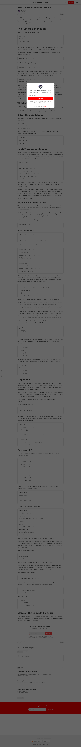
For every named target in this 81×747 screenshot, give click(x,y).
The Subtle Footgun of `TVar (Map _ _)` (28, 692)
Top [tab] (19, 688)
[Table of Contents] (1, 373)
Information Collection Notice (40, 102)
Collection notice (47, 738)
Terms (42, 738)
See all (20, 719)
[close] (53, 85)
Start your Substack (36, 741)
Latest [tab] (22, 688)
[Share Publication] (66, 2)
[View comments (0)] (22, 14)
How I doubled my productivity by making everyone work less (31, 703)
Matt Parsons (23, 10)
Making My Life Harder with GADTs (27, 710)
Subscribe (71, 2)
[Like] (18, 14)
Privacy (38, 738)
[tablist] (22, 673)
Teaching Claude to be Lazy (25, 702)
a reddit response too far (22, 712)
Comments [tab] (20, 672)
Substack (34, 744)
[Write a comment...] (41, 679)
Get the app (46, 741)
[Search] (63, 2)
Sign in (77, 2)
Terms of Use (46, 101)
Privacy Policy (50, 102)
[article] (40, 695)
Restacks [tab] (25, 672)
